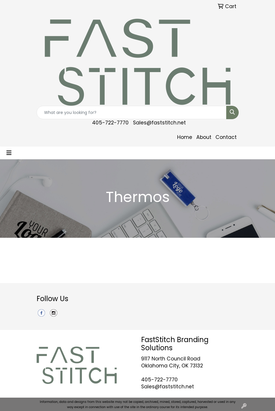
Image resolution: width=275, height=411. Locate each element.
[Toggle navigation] (9, 153)
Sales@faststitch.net (159, 122)
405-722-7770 (110, 122)
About (203, 137)
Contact (226, 137)
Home (184, 137)
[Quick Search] (132, 112)
